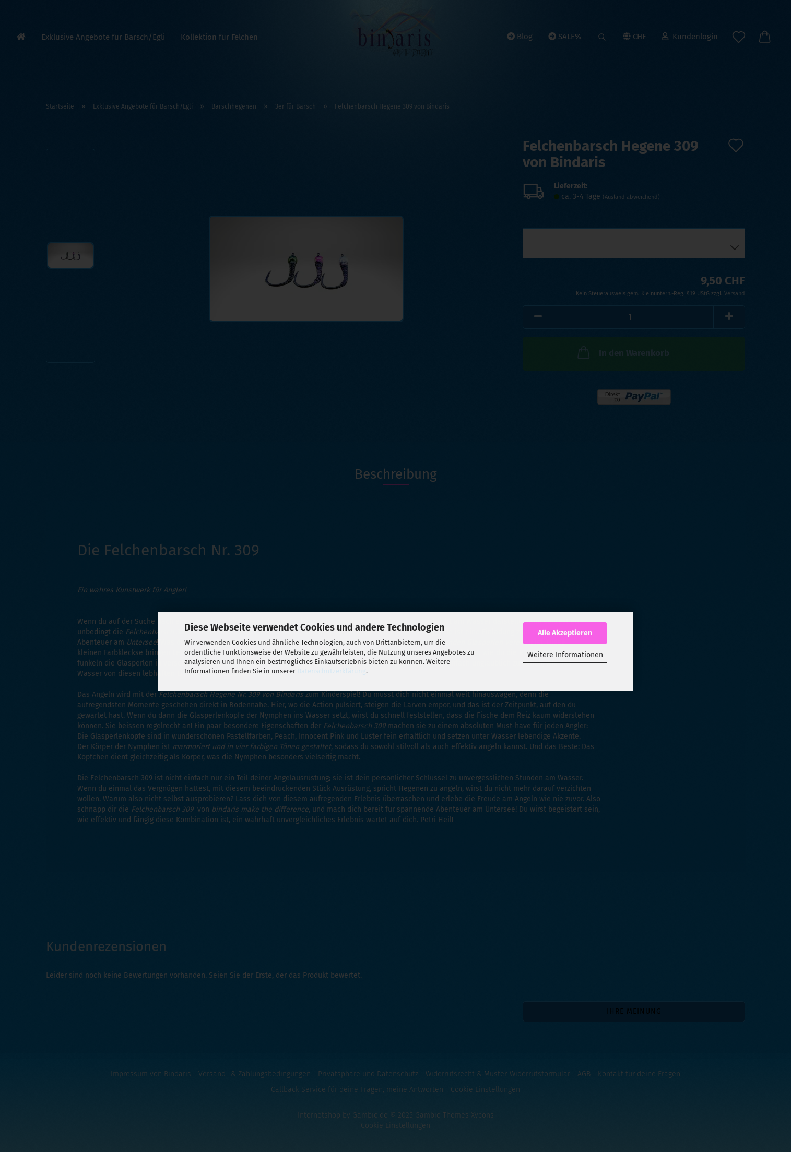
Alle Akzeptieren (565, 632)
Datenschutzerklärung (331, 671)
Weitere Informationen (565, 654)
